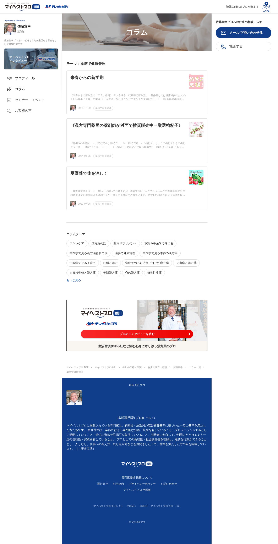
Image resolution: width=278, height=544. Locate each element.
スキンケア (77, 243)
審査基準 (87, 448)
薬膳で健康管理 (103, 108)
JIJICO (143, 506)
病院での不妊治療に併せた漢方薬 (147, 263)
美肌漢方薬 (110, 272)
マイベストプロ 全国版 (137, 489)
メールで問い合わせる (246, 32)
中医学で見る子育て (83, 263)
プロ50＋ (131, 506)
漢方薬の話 (99, 243)
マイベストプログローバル (165, 506)
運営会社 (102, 483)
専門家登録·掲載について (137, 477)
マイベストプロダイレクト (108, 506)
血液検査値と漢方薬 (83, 272)
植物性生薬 (154, 272)
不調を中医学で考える (158, 243)
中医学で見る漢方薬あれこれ (88, 253)
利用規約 (118, 483)
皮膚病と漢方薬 (186, 263)
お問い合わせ (169, 483)
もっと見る (73, 280)
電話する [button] (235, 46)
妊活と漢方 (110, 263)
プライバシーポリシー (142, 483)
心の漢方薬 (132, 272)
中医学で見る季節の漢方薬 (160, 253)
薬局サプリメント (125, 243)
